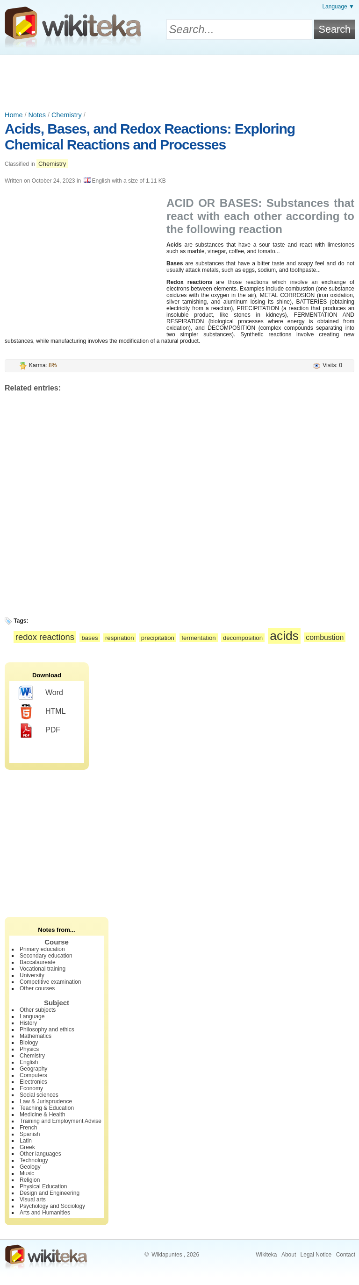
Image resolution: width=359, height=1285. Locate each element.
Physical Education (43, 1186)
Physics (29, 1049)
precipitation (157, 637)
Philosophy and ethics (47, 1029)
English (29, 1062)
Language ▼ (338, 6)
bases (89, 637)
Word (41, 693)
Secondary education (46, 955)
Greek (27, 1147)
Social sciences (39, 1095)
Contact (345, 1254)
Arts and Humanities (45, 1212)
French (28, 1127)
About (288, 1254)
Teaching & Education (47, 1108)
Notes (37, 115)
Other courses (37, 988)
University (32, 975)
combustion (325, 637)
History (28, 1023)
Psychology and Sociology (52, 1206)
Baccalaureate (38, 962)
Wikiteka (266, 1254)
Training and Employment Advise (60, 1121)
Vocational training (42, 969)
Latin (26, 1140)
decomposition (243, 637)
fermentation (198, 637)
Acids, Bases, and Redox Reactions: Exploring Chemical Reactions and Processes (150, 136)
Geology (30, 1167)
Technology (34, 1160)
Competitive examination (50, 982)
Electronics (33, 1082)
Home (13, 115)
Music (27, 1173)
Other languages (40, 1153)
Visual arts (33, 1199)
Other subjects (38, 1010)
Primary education (42, 949)
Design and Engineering (49, 1193)
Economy (31, 1088)
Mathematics (35, 1036)
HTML (42, 711)
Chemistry (66, 115)
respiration (119, 637)
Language (32, 1016)
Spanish (30, 1134)
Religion (30, 1180)
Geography (33, 1068)
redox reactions (44, 637)
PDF (39, 730)
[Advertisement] (179, 80)
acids (284, 636)
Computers (33, 1075)
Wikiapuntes (166, 1254)
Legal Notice (316, 1254)
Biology (29, 1042)
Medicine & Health (42, 1114)
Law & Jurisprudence (46, 1101)
